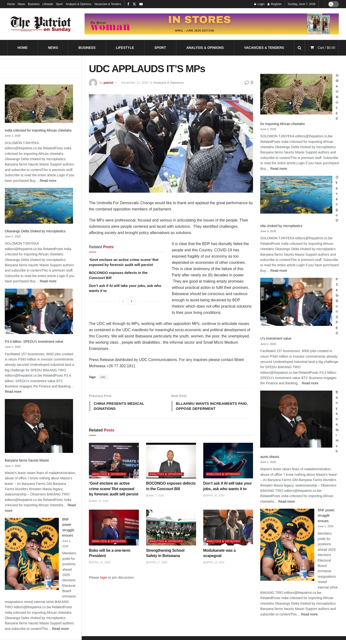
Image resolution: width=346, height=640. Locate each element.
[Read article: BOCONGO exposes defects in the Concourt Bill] (171, 461)
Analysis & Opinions (78, 4)
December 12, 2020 (134, 82)
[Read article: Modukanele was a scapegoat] (228, 528)
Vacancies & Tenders (107, 4)
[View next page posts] (131, 301)
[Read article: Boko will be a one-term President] (114, 528)
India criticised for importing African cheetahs (38, 130)
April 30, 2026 (214, 496)
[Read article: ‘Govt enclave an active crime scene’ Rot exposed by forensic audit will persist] (114, 461)
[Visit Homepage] (40, 24)
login (103, 578)
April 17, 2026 (156, 563)
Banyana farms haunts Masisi (27, 460)
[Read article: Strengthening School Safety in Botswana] (171, 528)
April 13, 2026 (214, 563)
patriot (108, 82)
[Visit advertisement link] (212, 24)
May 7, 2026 (155, 496)
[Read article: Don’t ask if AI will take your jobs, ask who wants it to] (228, 461)
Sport (59, 4)
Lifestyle (48, 4)
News (21, 4)
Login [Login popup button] (259, 4)
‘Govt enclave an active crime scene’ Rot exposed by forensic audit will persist (113, 489)
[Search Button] (299, 48)
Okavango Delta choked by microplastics (35, 231)
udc (102, 377)
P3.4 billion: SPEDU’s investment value (34, 341)
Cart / (326, 48)
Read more (48, 181)
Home (11, 4)
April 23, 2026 (99, 563)
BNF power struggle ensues (326, 515)
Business (34, 4)
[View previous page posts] (123, 301)
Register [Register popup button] (274, 4)
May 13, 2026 (98, 501)
